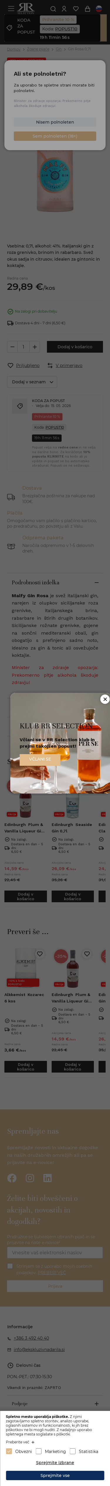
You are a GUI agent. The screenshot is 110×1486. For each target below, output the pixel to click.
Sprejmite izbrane (55, 1462)
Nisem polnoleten (55, 122)
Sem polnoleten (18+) (55, 136)
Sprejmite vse (55, 1475)
